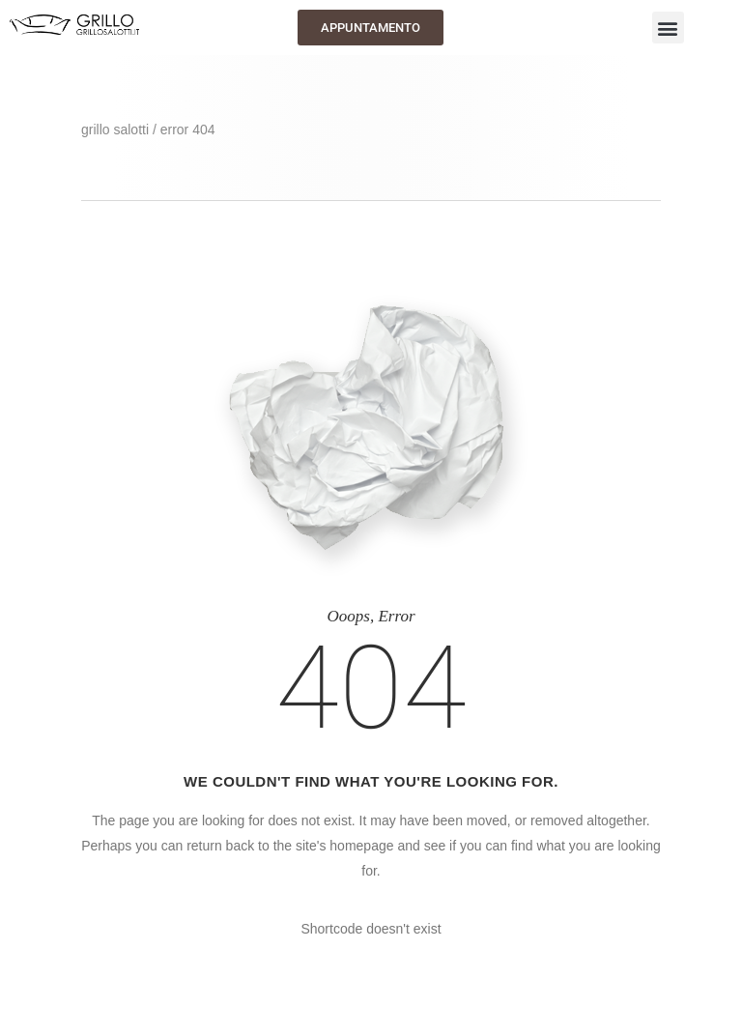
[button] (668, 27)
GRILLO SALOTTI (115, 129)
